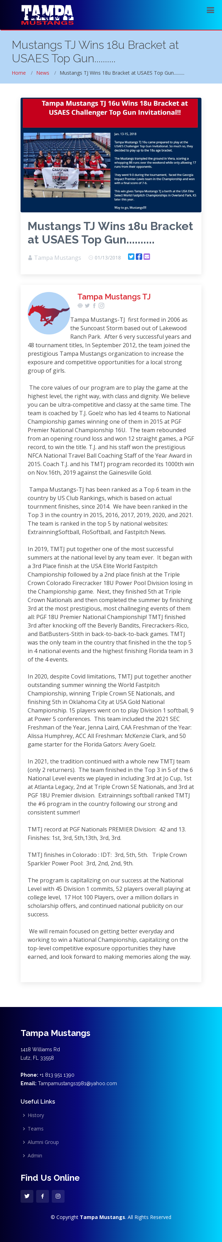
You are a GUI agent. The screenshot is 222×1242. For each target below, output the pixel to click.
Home (19, 72)
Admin (35, 1155)
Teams (36, 1128)
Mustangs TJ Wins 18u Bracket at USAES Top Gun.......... (110, 232)
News (42, 72)
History (36, 1115)
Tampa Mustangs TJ (114, 296)
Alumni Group (43, 1142)
